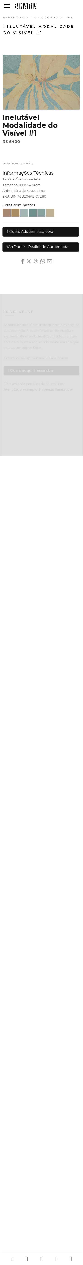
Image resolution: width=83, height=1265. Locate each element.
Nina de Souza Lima (53, 17)
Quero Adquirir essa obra (29, 231)
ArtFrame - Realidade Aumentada (37, 247)
